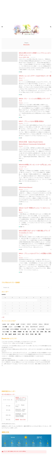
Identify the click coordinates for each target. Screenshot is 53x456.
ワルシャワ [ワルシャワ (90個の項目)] (48, 329)
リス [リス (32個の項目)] (28, 329)
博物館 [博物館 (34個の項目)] (14, 331)
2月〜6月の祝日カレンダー (8, 394)
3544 (21, 272)
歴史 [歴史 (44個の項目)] (46, 331)
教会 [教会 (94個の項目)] (27, 331)
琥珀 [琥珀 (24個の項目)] (49, 331)
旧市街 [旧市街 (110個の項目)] (41, 331)
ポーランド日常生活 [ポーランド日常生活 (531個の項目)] (14, 329)
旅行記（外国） (26, 57)
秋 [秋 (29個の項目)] (2, 334)
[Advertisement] (26, 11)
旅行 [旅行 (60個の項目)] (34, 331)
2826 (21, 160)
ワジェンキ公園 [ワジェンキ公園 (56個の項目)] (41, 329)
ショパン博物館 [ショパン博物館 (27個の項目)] (17, 326)
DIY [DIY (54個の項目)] (8, 324)
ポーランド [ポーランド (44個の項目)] (41, 326)
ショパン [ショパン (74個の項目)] (10, 326)
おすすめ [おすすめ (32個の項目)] (12, 324)
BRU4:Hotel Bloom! (26, 187)
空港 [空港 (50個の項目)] (6, 334)
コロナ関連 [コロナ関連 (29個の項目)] (4, 326)
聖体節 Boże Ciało (21, 419)
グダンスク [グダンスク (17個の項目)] (46, 324)
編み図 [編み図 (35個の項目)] (10, 334)
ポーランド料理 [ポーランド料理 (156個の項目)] (5, 329)
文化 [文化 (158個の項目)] (30, 331)
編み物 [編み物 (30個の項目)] (14, 334)
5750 (21, 117)
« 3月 (3, 317)
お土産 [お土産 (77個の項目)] (17, 324)
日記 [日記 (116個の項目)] (38, 331)
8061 (21, 71)
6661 (21, 183)
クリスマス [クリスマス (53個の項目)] (34, 324)
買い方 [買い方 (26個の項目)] (27, 334)
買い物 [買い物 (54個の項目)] (31, 334)
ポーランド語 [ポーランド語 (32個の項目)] (23, 329)
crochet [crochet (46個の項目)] (4, 324)
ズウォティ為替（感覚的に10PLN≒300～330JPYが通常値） (15, 451)
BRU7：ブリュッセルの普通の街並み (31, 121)
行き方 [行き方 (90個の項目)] (19, 334)
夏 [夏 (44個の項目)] (23, 331)
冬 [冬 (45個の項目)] (10, 331)
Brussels (21, 57)
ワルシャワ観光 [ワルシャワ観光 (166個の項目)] (5, 331)
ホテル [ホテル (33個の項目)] (27, 326)
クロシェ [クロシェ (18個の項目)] (40, 324)
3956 (21, 226)
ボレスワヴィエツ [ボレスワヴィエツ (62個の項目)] (34, 326)
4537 (21, 137)
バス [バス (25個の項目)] (23, 326)
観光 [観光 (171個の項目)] (23, 334)
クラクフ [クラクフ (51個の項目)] (29, 324)
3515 (21, 249)
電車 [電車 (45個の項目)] (39, 334)
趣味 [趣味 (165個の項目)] (36, 334)
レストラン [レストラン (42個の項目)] (33, 329)
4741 (21, 94)
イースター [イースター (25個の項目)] (23, 324)
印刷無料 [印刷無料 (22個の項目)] (19, 331)
